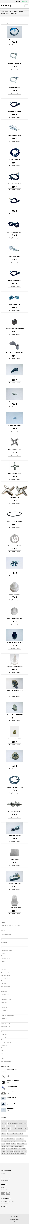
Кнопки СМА (4, 991)
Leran (25, 1136)
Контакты (3, 1173)
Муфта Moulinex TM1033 (14, 425)
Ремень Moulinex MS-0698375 (14, 521)
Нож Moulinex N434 (14, 497)
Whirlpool (23, 1151)
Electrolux (14, 1128)
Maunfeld (12, 1138)
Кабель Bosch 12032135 (14, 208)
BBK (2, 1123)
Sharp (16, 1146)
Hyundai (4, 1133)
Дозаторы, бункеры (5, 986)
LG (2, 1138)
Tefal (15, 1148)
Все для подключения (6, 980)
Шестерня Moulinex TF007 (14, 763)
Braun (3, 1126)
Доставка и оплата (5, 1178)
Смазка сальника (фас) (12, 1069)
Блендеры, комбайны (6, 934)
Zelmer (8, 1153)
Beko (6, 1123)
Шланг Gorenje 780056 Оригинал (14, 787)
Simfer (3, 1148)
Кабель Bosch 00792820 (14, 159)
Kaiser (21, 1133)
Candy (13, 1126)
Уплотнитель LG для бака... (13, 1103)
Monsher (4, 1141)
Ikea (8, 1133)
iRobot (16, 1133)
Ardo (6, 1121)
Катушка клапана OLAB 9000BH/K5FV (14, 328)
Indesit (12, 1133)
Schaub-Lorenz (10, 1146)
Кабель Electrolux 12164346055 (14, 232)
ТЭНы (2, 1050)
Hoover (23, 1131)
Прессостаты (4, 1018)
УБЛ (2, 1053)
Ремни (2, 1029)
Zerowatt (13, 1153)
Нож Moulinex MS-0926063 (14, 449)
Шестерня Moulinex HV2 (14, 594)
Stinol (11, 1148)
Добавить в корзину (14, 45)
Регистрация (4, 1189)
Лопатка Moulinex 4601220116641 (14, 352)
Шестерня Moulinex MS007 (14, 739)
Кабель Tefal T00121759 (14, 304)
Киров (18, 1)
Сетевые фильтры (5, 1037)
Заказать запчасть (5, 1180)
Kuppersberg (20, 1136)
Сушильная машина (5, 958)
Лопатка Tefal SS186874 (14, 377)
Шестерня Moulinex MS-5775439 (15, 690)
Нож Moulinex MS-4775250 (14, 473)
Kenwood (4, 1136)
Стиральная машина (5, 955)
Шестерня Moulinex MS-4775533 (15, 642)
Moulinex (9, 1141)
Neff (14, 1141)
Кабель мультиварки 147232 (14, 280)
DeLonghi (23, 1126)
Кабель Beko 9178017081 (14, 63)
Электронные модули (6, 1061)
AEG (2, 1121)
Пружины (3, 1021)
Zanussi (3, 1153)
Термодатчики (4, 1047)
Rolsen (18, 1143)
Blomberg (15, 1123)
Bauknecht (24, 1121)
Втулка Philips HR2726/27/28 (14, 908)
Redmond (13, 1143)
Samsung (24, 1143)
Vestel (3, 1151)
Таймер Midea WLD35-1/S (14, 883)
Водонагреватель (5, 937)
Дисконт (3, 1176)
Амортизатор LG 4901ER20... (13, 1075)
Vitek (7, 1151)
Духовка (3, 939)
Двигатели (3, 983)
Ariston (10, 1121)
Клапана (3, 988)
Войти (2, 1187)
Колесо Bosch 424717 (11, 1108)
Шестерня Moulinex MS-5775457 (15, 714)
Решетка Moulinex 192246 (14, 546)
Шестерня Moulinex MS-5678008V (14, 666)
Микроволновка (5, 945)
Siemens (21, 1146)
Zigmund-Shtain (21, 1153)
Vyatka (11, 1151)
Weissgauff (17, 1151)
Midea (17, 1138)
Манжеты (3, 1002)
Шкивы (2, 1056)
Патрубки (3, 1007)
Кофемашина (4, 942)
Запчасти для (14, 1219)
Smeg (7, 1148)
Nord (18, 1141)
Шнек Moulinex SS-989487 (14, 835)
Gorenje (10, 1131)
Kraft (14, 1136)
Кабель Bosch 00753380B (14, 111)
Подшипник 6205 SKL (11, 1092)
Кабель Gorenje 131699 (14, 256)
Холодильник (4, 964)
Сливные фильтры (5, 1039)
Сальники (3, 1034)
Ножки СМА (4, 1005)
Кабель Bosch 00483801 (14, 87)
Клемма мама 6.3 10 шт (12, 1086)
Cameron (8, 1126)
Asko (15, 1121)
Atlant (18, 1121)
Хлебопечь (3, 961)
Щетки (2, 1058)
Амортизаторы (4, 972)
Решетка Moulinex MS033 (14, 570)
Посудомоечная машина (6, 950)
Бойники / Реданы (5, 978)
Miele (21, 1138)
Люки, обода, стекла (6, 999)
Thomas (23, 1148)
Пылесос (3, 953)
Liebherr (6, 1138)
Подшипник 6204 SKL (11, 1097)
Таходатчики (4, 1045)
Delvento (4, 1128)
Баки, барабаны (5, 975)
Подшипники (4, 1013)
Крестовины (4, 997)
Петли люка (3, 1010)
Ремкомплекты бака (5, 1026)
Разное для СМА (5, 1023)
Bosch (20, 1123)
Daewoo (18, 1126)
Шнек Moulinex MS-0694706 (14, 811)
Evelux (25, 1128)
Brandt (25, 1123)
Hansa (18, 1131)
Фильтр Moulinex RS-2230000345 (14, 39)
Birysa (9, 1123)
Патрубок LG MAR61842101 (13, 1080)
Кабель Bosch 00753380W (14, 135)
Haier (14, 1131)
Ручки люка (3, 1031)
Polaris (8, 1143)
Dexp (9, 1128)
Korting (10, 1136)
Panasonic (23, 1141)
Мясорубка (3, 947)
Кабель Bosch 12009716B (14, 184)
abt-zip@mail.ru (8, 1206)
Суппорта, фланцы (5, 1042)
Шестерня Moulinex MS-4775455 (15, 618)
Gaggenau (4, 1131)
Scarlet (3, 1146)
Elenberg (20, 1128)
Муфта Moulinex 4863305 (14, 401)
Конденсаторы (4, 994)
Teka (19, 1148)
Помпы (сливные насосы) (7, 1015)
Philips (3, 1143)
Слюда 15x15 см (14, 859)
